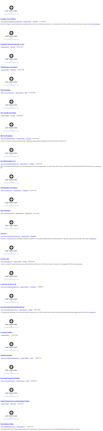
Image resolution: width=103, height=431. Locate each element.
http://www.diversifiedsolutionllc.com (10, 163)
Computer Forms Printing (8, 19)
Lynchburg (31, 163)
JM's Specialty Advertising (8, 113)
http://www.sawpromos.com (7, 92)
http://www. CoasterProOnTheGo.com (10, 287)
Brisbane (30, 309)
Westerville (35, 21)
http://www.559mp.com (6, 190)
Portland (24, 261)
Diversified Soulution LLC (8, 161)
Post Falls (12, 115)
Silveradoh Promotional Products (10, 378)
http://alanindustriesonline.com (8, 426)
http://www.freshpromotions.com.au (9, 309)
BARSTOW (13, 69)
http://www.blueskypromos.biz (8, 138)
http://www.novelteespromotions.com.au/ (10, 236)
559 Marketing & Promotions (9, 67)
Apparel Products (27, 21)
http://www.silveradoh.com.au (8, 381)
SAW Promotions (5, 90)
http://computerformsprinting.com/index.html (11, 21)
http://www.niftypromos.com (7, 213)
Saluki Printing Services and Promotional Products (15, 401)
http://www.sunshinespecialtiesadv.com (10, 358)
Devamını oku (96, 24)
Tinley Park (13, 403)
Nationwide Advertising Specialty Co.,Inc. (12, 44)
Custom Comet (5, 259)
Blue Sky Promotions (7, 136)
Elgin (25, 92)
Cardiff (27, 381)
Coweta (31, 358)
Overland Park (28, 213)
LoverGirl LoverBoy (6, 332)
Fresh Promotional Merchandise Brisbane (12, 307)
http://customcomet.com (6, 261)
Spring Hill (28, 138)
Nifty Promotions (5, 210)
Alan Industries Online (7, 424)
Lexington (12, 47)
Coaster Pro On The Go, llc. (8, 284)
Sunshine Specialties (6, 355)
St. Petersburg (32, 287)
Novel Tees (4, 233)
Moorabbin (33, 236)
